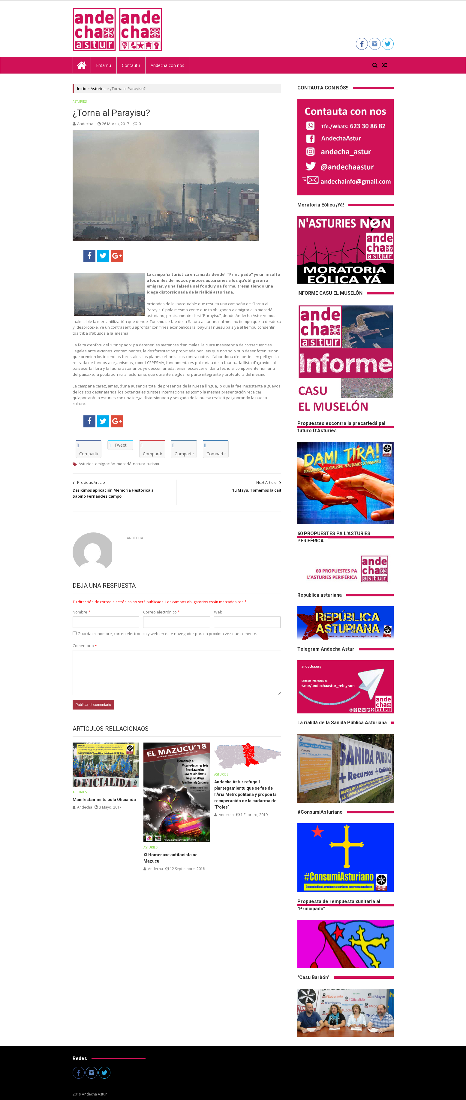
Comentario (85, 645)
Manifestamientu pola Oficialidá (104, 799)
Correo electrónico (161, 612)
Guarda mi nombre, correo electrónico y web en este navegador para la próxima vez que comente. (167, 633)
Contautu (131, 65)
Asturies (98, 88)
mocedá (124, 464)
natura (139, 464)
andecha (85, 123)
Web (218, 612)
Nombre (81, 612)
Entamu (103, 65)
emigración (105, 464)
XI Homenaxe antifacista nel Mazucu (171, 857)
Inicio (81, 88)
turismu (154, 464)
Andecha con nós (167, 65)
